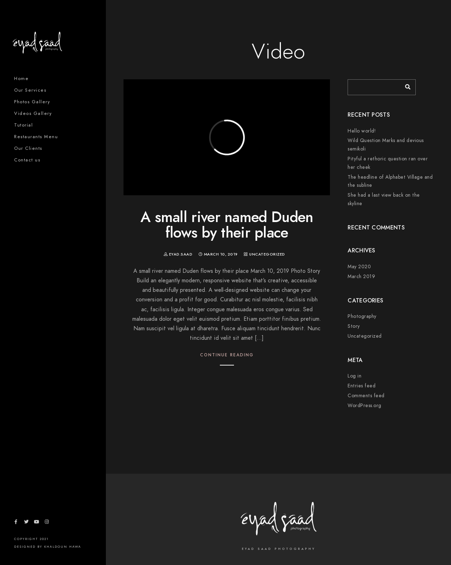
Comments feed (366, 395)
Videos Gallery (33, 113)
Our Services (30, 90)
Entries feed (361, 385)
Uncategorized (267, 254)
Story (354, 326)
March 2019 (361, 276)
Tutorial (23, 125)
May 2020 (359, 266)
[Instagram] (46, 523)
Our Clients (28, 148)
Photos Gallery (32, 102)
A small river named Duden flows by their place (226, 225)
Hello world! (361, 131)
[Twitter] (26, 523)
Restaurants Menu (36, 137)
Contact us (27, 160)
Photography (362, 316)
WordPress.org (364, 405)
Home (21, 78)
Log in (354, 376)
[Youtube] (36, 523)
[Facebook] (15, 523)
